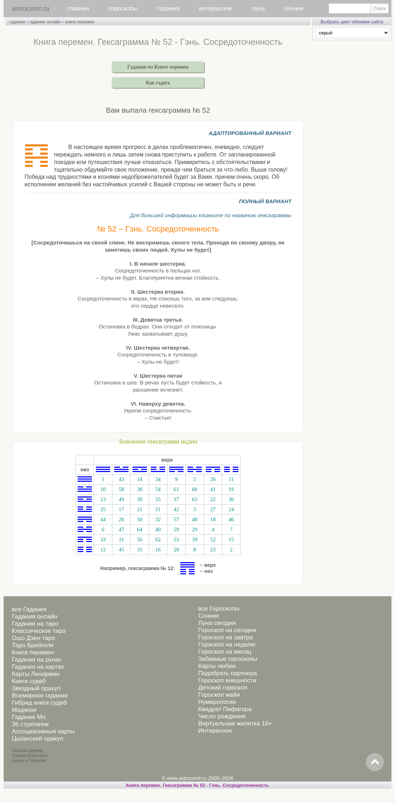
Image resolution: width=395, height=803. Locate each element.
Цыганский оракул (37, 738)
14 (139, 479)
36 (231, 499)
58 (121, 489)
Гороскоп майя (219, 694)
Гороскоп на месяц (224, 651)
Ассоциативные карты (43, 731)
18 (212, 519)
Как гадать (158, 82)
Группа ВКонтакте (29, 755)
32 (158, 519)
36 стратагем (30, 724)
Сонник (208, 615)
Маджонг (24, 709)
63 (194, 499)
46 (231, 519)
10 (103, 489)
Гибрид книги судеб (39, 702)
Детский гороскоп (222, 687)
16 (158, 549)
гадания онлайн (45, 21)
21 (139, 509)
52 (212, 539)
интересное (215, 8)
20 (176, 549)
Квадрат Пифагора (225, 709)
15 (231, 539)
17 (121, 509)
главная (78, 8)
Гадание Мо (29, 717)
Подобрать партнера (227, 673)
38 (139, 489)
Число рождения (221, 716)
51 (158, 509)
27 (212, 509)
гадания (168, 8)
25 (103, 509)
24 (231, 509)
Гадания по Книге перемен (158, 67)
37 (176, 499)
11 (231, 479)
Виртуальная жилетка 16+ (235, 723)
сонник (293, 8)
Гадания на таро (35, 623)
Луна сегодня (217, 623)
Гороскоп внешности (227, 680)
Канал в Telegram (29, 760)
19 (231, 489)
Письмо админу (27, 750)
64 (139, 529)
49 (121, 499)
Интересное (215, 730)
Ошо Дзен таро (33, 638)
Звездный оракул (36, 688)
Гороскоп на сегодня (227, 630)
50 (139, 519)
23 (212, 549)
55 (158, 499)
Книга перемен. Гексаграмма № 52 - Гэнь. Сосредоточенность (197, 785)
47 (121, 529)
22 (212, 499)
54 (158, 489)
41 (212, 489)
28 (121, 519)
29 (194, 529)
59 (176, 529)
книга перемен (79, 21)
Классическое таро (39, 630)
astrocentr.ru (30, 8)
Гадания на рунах (37, 659)
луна (258, 8)
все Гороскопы (219, 608)
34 (158, 479)
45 (121, 549)
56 (139, 539)
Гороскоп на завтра (225, 637)
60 (194, 489)
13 (103, 499)
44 (103, 519)
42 (176, 509)
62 (158, 539)
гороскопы (123, 8)
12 (103, 549)
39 (194, 539)
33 (103, 539)
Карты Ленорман (36, 674)
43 (121, 479)
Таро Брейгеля (33, 645)
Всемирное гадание (40, 695)
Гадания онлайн (34, 616)
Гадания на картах (38, 666)
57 (176, 519)
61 (176, 489)
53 (176, 539)
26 (212, 479)
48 (194, 519)
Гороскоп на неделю (226, 644)
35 (139, 549)
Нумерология (217, 702)
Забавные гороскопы (227, 658)
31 (121, 539)
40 (158, 529)
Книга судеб (29, 681)
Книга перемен (33, 652)
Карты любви (217, 666)
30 (139, 499)
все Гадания (29, 609)
